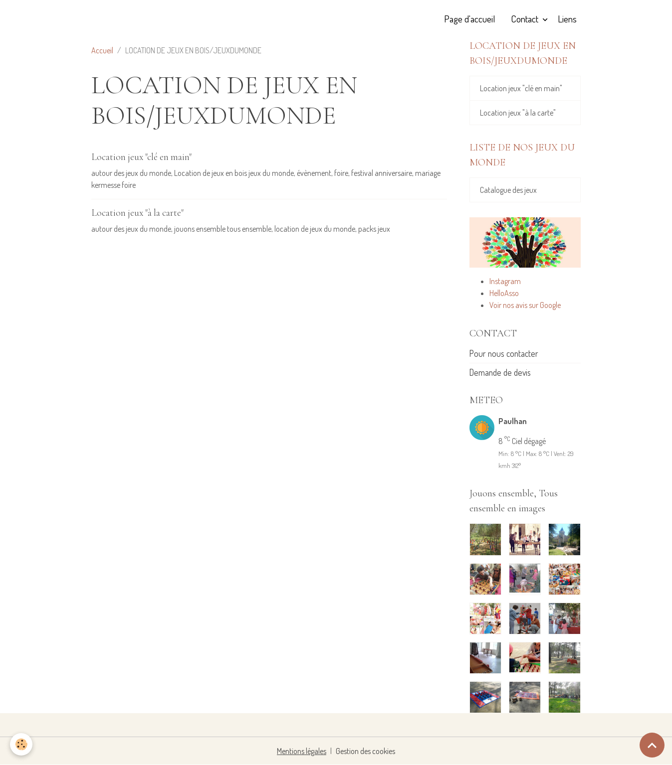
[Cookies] (21, 744)
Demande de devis (500, 372)
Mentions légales (301, 751)
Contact (525, 18)
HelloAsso (504, 293)
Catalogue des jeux (508, 190)
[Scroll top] (652, 745)
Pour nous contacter (503, 353)
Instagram (505, 281)
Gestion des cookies (365, 751)
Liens (567, 18)
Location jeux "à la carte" (137, 213)
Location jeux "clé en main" (141, 157)
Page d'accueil (469, 18)
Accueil (102, 50)
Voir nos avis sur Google (525, 305)
